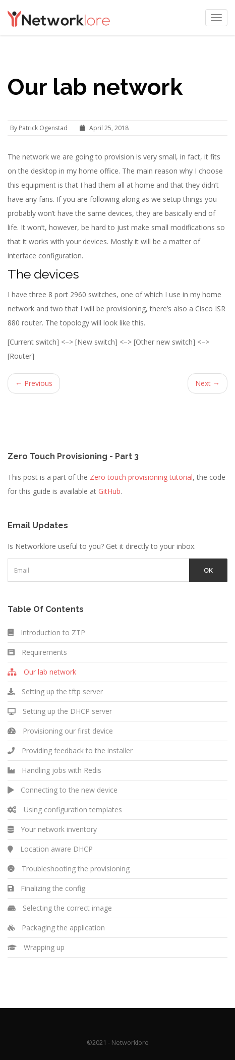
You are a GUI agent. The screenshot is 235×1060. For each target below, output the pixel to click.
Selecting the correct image (60, 908)
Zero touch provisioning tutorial (141, 477)
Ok (208, 570)
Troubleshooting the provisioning (69, 868)
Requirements (37, 652)
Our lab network (42, 672)
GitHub (109, 491)
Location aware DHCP (50, 849)
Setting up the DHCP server (60, 711)
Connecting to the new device (63, 790)
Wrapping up (36, 947)
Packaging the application (56, 927)
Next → (207, 383)
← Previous (33, 383)
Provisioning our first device (60, 731)
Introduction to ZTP (46, 632)
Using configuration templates (65, 809)
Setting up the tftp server (55, 691)
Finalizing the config (46, 888)
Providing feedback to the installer (70, 750)
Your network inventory (52, 829)
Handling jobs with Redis (54, 770)
